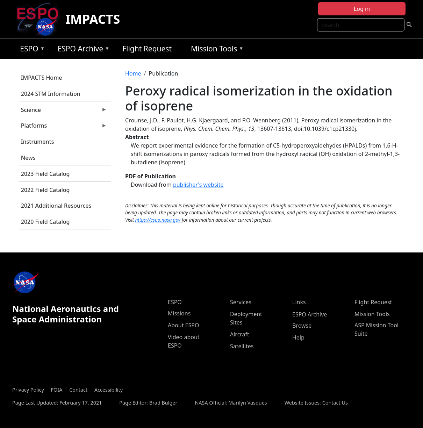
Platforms (63, 127)
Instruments (37, 141)
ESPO (30, 50)
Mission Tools (215, 50)
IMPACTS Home (41, 77)
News (28, 158)
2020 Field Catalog (45, 222)
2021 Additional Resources (56, 205)
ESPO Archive (82, 50)
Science (63, 111)
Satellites (241, 346)
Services (240, 302)
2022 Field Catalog (45, 190)
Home (133, 73)
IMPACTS (92, 19)
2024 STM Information (50, 94)
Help (298, 337)
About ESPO (183, 325)
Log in (362, 9)
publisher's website (198, 184)
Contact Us (335, 402)
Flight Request (147, 49)
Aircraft (239, 334)
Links (299, 302)
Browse (301, 325)
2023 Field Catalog (45, 174)
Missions (179, 313)
